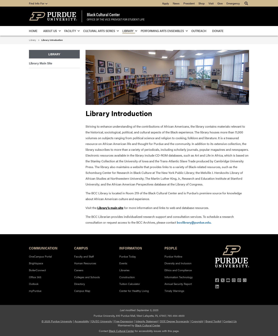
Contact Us (230, 321)
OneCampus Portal (40, 256)
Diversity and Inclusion (178, 263)
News (176, 3)
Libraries (124, 270)
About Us (50, 31)
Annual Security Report (178, 284)
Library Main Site (40, 63)
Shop (201, 3)
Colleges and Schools (87, 277)
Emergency (233, 3)
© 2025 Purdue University (57, 321)
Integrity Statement (147, 321)
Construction (127, 277)
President (189, 3)
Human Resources (85, 263)
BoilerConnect (37, 270)
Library (128, 31)
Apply (165, 3)
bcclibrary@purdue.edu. (194, 222)
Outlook (33, 284)
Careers (78, 270)
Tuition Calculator (129, 284)
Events (123, 263)
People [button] (170, 247)
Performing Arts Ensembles (163, 31)
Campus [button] (81, 247)
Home (33, 31)
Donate (218, 31)
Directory (79, 284)
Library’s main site (110, 207)
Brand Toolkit (213, 321)
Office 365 (35, 277)
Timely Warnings (174, 291)
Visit (211, 3)
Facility (70, 31)
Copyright (197, 321)
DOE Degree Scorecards (174, 321)
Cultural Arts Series (100, 31)
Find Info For (38, 3)
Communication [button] (43, 247)
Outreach (198, 31)
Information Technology (178, 277)
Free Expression (123, 321)
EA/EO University (101, 321)
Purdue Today (127, 256)
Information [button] (130, 247)
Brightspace (36, 263)
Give (220, 3)
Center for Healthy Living (134, 291)
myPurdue (35, 291)
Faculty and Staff (84, 256)
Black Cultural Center (103, 14)
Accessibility (82, 321)
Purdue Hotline (173, 256)
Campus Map (82, 291)
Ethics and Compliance (178, 270)
